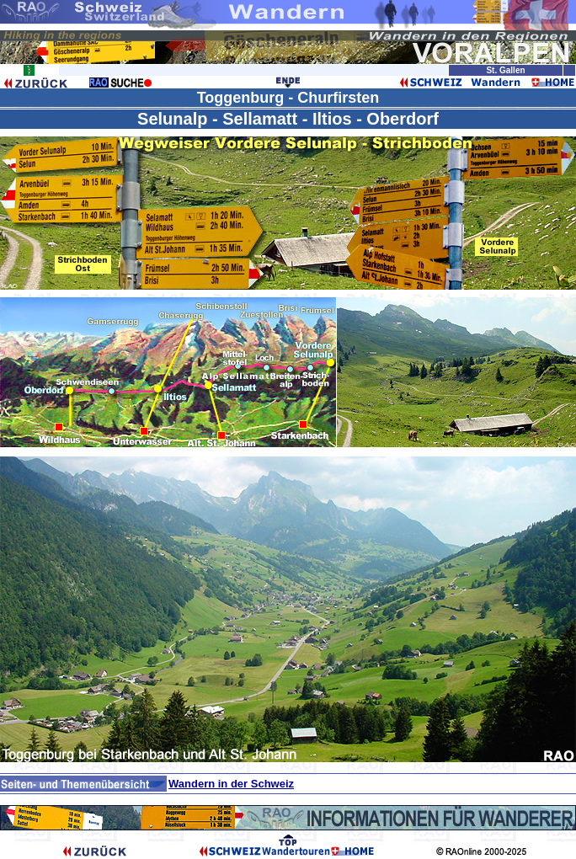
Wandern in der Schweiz (231, 783)
